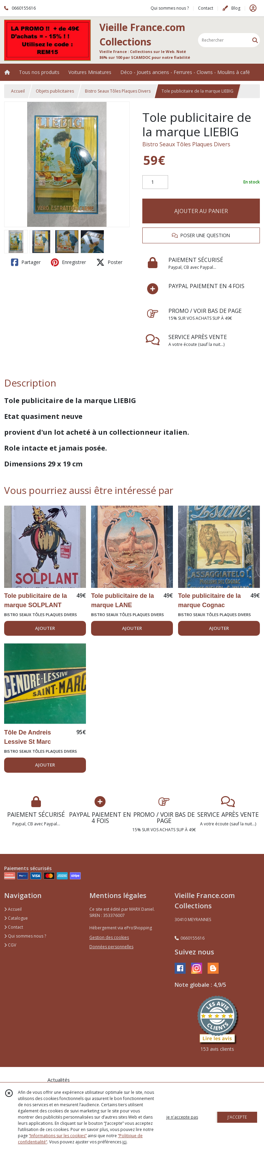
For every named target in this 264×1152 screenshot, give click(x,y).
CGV (10, 945)
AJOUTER (45, 628)
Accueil (18, 91)
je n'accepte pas (182, 1117)
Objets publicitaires (55, 91)
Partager (26, 262)
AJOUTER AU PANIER (201, 211)
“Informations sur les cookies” (58, 1136)
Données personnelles (111, 947)
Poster (109, 262)
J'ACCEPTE (237, 1117)
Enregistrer (68, 262)
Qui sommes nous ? (25, 936)
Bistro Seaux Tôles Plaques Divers (118, 91)
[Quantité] (155, 182)
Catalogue (16, 918)
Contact (205, 8)
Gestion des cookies (109, 937)
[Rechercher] (255, 40)
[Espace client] (253, 8)
